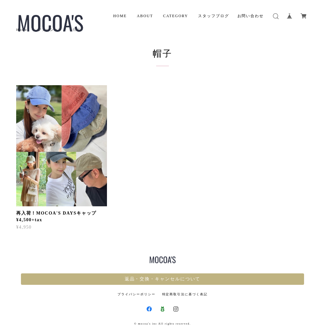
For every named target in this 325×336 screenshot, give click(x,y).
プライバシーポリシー (136, 294)
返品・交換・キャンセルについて (163, 279)
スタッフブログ (213, 16)
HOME (120, 16)
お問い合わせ (250, 16)
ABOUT (145, 16)
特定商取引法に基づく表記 (185, 294)
